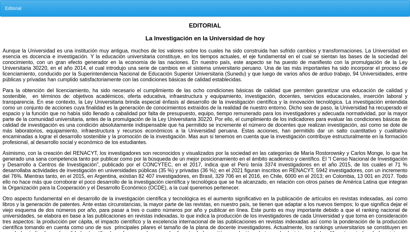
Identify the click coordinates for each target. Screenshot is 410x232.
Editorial (13, 8)
